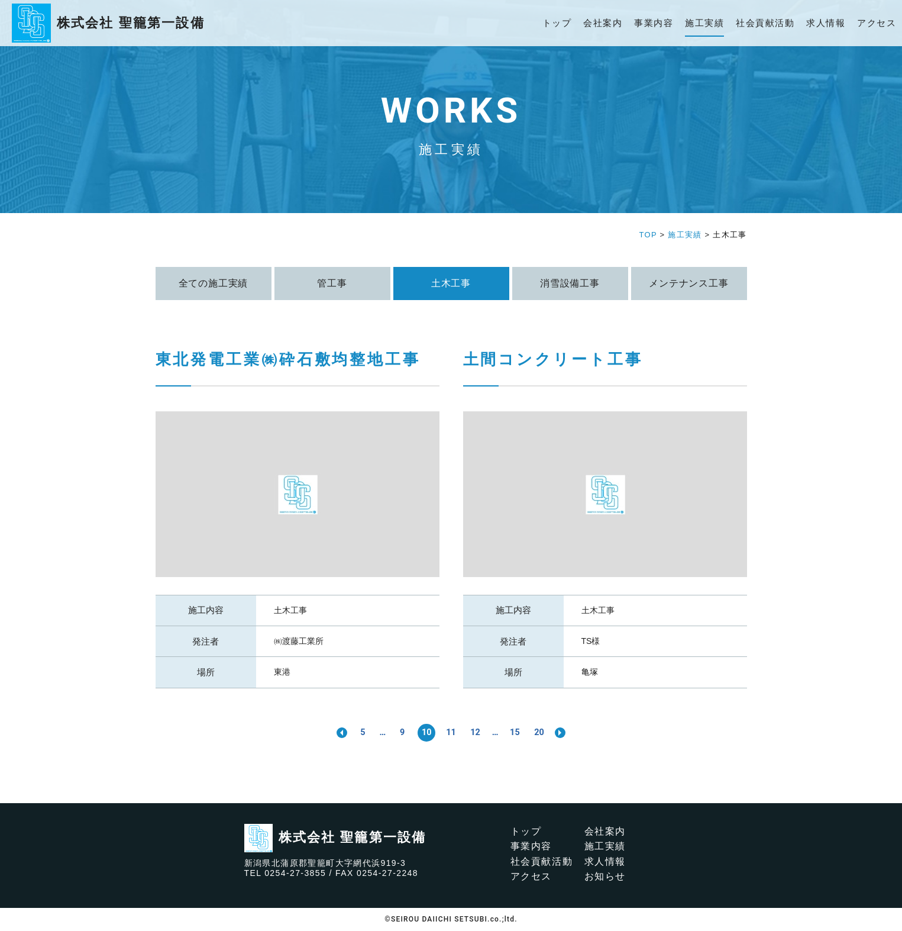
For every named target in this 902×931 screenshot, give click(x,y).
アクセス (876, 23)
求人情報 (825, 23)
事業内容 (653, 23)
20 (545, 732)
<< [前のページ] (334, 732)
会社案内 (602, 23)
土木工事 (290, 610)
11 (450, 732)
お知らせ (605, 877)
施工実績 (704, 23)
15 (519, 732)
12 (476, 732)
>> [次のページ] (568, 732)
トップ (557, 23)
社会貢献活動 (765, 23)
